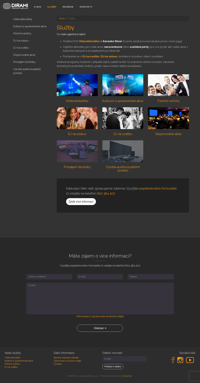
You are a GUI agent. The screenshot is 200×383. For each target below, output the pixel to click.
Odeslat (100, 328)
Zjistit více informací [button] (81, 201)
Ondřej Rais (127, 376)
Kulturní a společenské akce (30, 26)
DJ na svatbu (90, 56)
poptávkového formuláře (158, 188)
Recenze (68, 7)
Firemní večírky (22, 33)
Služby (51, 7)
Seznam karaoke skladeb (66, 357)
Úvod (62, 18)
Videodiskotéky (22, 19)
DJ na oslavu (109, 56)
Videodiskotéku (89, 41)
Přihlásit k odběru (112, 366)
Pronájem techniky (24, 61)
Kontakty (86, 7)
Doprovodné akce (24, 54)
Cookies (58, 364)
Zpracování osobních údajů (67, 361)
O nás (37, 7)
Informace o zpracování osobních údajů (100, 316)
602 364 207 (106, 193)
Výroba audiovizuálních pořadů (27, 71)
